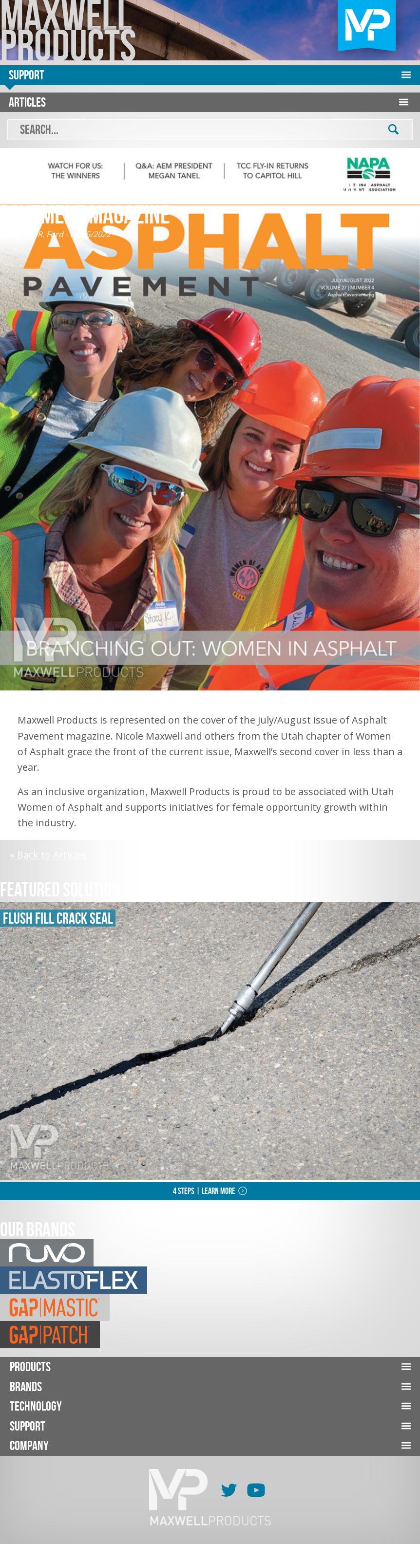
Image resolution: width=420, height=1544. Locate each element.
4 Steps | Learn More (204, 1191)
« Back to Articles (48, 854)
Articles (27, 102)
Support (26, 75)
